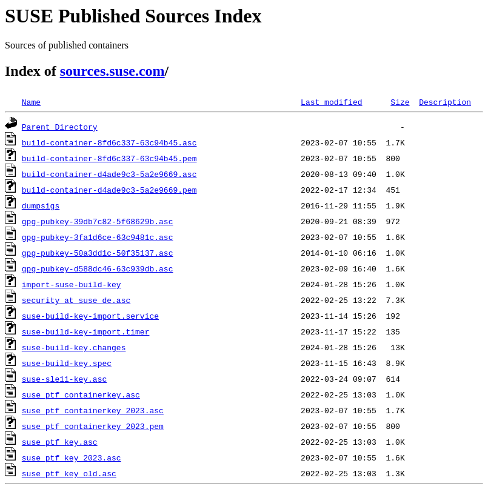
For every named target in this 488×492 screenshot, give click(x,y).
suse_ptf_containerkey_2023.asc (93, 410)
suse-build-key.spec (67, 362)
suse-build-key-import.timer (86, 331)
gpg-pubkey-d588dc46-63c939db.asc (97, 268)
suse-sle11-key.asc (64, 378)
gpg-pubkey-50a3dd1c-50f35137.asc (97, 252)
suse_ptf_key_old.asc (69, 473)
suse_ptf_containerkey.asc (81, 394)
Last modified (331, 101)
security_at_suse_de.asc (76, 299)
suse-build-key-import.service (90, 315)
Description (445, 101)
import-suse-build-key (71, 284)
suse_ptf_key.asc (60, 441)
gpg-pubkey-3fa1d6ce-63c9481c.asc (97, 236)
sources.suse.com (112, 71)
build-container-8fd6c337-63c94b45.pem (109, 158)
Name (31, 101)
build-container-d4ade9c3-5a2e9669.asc (109, 173)
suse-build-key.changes (74, 347)
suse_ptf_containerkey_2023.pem (93, 426)
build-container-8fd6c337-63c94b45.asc (109, 142)
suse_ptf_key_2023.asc (71, 457)
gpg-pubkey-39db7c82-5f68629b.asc (97, 221)
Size (399, 101)
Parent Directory (60, 126)
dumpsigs (40, 205)
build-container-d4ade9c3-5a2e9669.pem (109, 189)
